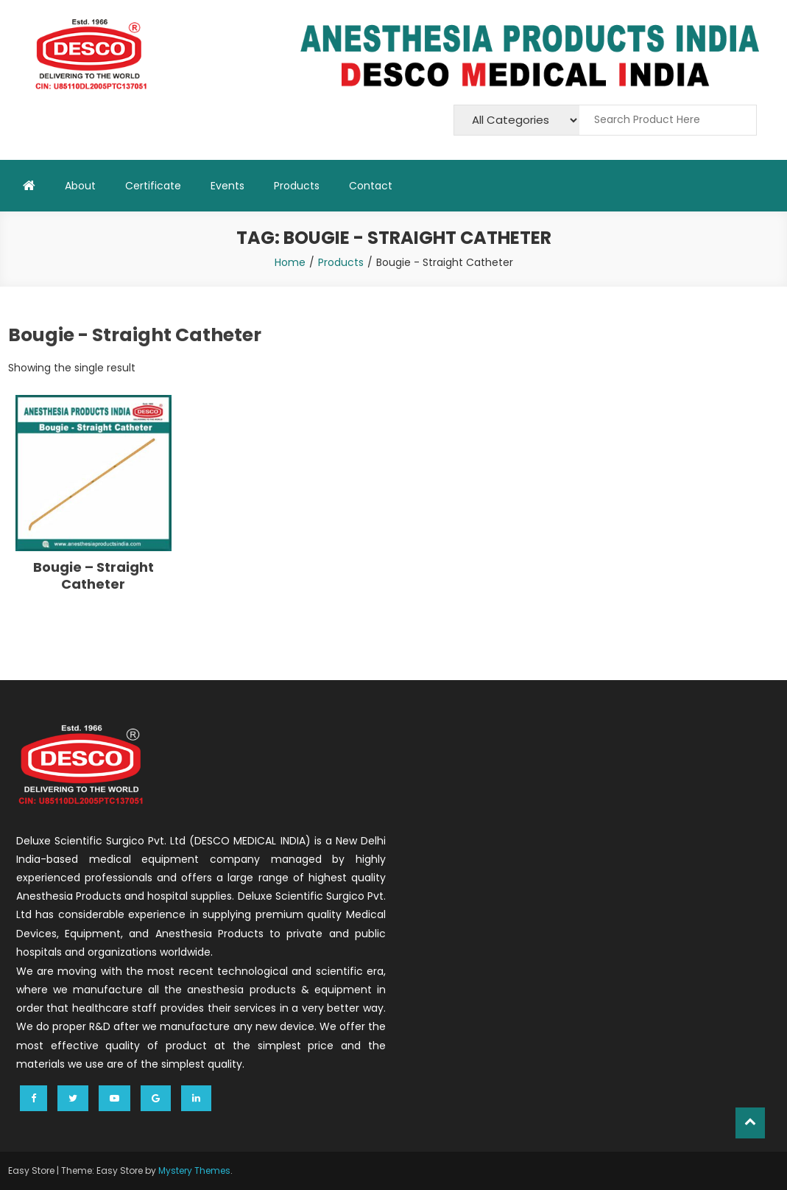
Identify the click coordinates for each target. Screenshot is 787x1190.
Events (227, 185)
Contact (370, 185)
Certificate (153, 185)
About (80, 185)
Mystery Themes (194, 1170)
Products (297, 185)
